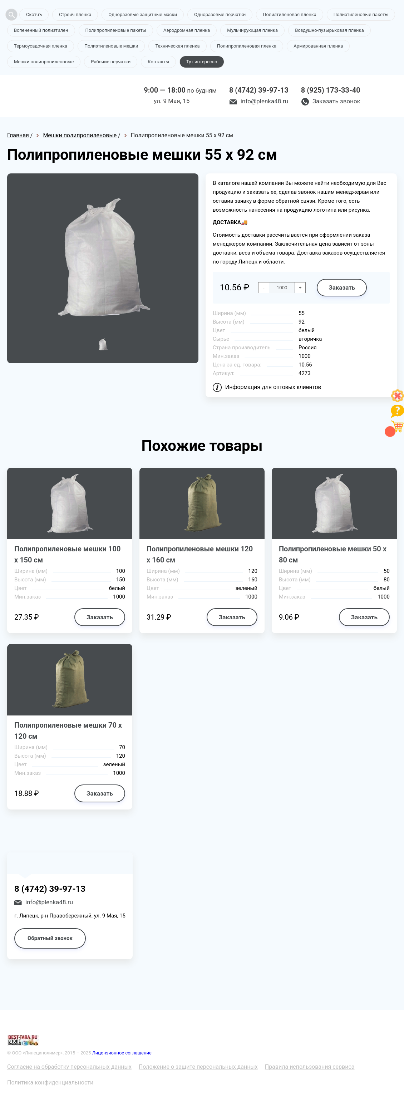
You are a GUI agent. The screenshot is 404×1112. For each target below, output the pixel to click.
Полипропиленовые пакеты (115, 30)
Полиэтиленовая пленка (289, 14)
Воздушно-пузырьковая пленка (329, 30)
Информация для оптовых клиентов (273, 387)
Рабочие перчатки (110, 61)
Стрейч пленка (75, 14)
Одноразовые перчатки (220, 14)
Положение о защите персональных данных (198, 1066)
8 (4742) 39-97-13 (259, 90)
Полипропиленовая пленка (247, 46)
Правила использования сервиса (310, 1066)
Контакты (158, 61)
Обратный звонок (50, 938)
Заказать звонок (336, 101)
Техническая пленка (177, 46)
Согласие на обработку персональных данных (69, 1066)
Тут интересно (201, 61)
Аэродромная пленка (186, 30)
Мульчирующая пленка (252, 30)
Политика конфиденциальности (50, 1082)
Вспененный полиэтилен (41, 30)
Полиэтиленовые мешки (111, 46)
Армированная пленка (318, 46)
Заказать (342, 287)
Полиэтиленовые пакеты (361, 14)
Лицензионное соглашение (122, 1053)
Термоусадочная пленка (40, 46)
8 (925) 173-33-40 (330, 90)
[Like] (397, 400)
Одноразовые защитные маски (142, 14)
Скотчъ (34, 14)
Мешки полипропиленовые (44, 61)
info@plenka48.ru (264, 101)
